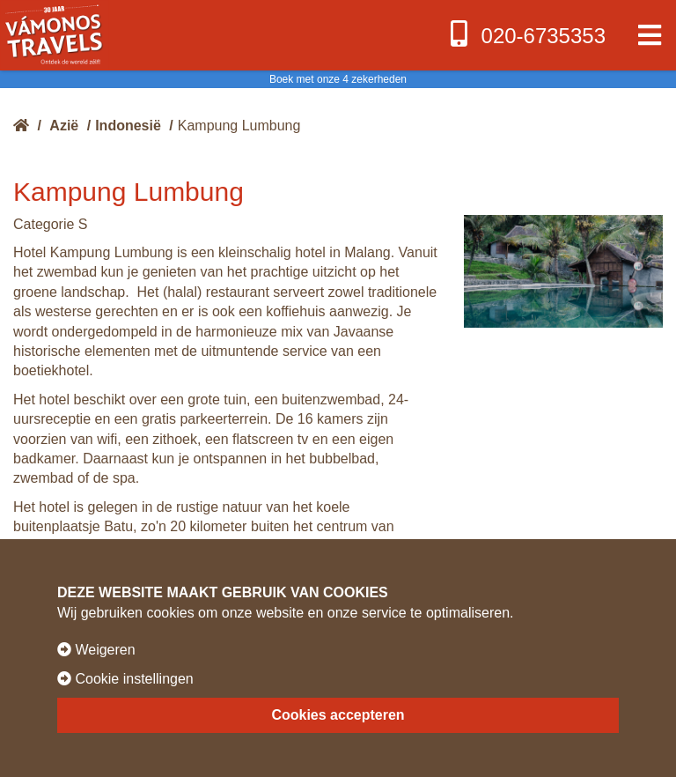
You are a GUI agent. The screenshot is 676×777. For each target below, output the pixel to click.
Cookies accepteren (337, 714)
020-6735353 (526, 34)
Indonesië (128, 125)
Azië (63, 125)
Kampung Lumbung (239, 125)
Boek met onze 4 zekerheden (338, 79)
